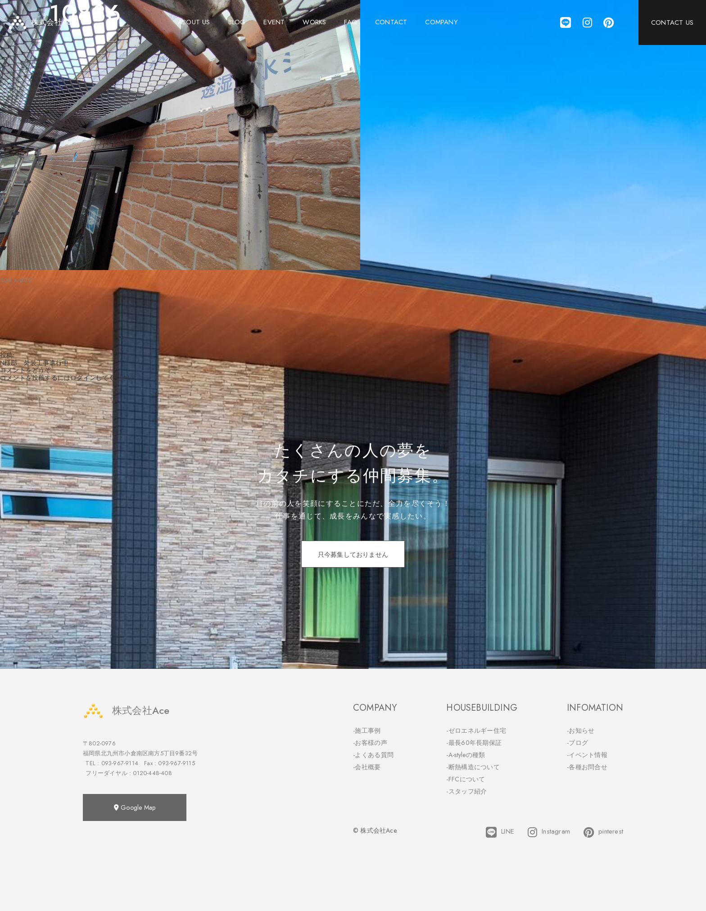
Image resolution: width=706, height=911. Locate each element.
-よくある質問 (373, 754)
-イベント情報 (587, 754)
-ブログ (577, 742)
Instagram (549, 832)
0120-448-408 (152, 773)
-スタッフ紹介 (466, 791)
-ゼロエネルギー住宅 (476, 730)
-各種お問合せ (587, 766)
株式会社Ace (126, 710)
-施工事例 (367, 730)
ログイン (83, 377)
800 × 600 (16, 279)
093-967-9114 (119, 763)
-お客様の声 (370, 742)
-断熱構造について (473, 766)
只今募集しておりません (353, 554)
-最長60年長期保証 (474, 742)
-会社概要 (367, 766)
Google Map (134, 807)
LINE (500, 832)
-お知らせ (581, 730)
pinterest (603, 832)
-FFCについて (465, 779)
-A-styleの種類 (465, 754)
